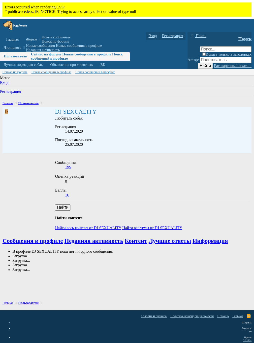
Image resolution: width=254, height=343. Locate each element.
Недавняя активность (43, 50)
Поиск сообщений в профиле (95, 72)
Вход (4, 82)
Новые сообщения (56, 37)
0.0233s (247, 340)
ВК (102, 65)
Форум (31, 39)
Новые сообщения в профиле (79, 46)
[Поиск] (198, 36)
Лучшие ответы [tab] (170, 241)
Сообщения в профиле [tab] (32, 241)
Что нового (12, 47)
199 (68, 167)
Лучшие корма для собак (23, 65)
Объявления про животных (71, 65)
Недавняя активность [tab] (93, 241)
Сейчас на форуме (46, 54)
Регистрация (10, 91)
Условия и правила (154, 316)
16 (67, 195)
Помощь (223, 316)
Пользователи (15, 56)
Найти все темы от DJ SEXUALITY (152, 228)
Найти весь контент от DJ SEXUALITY (88, 228)
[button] (40, 39)
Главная (12, 39)
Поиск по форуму (55, 41)
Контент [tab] (136, 241)
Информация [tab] (210, 241)
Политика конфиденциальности (192, 316)
